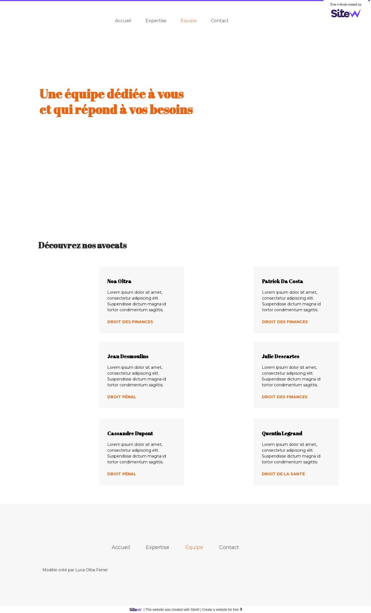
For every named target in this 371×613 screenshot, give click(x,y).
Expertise (156, 20)
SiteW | (166, 610)
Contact (220, 20)
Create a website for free (222, 610)
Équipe (189, 20)
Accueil (123, 20)
